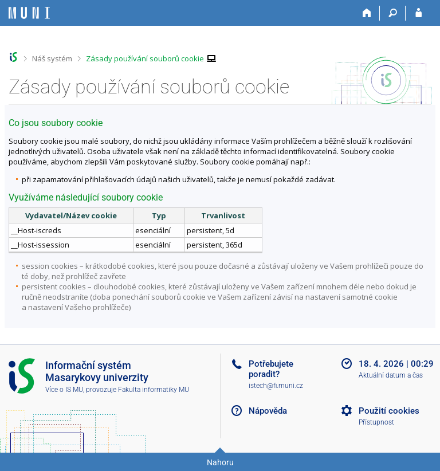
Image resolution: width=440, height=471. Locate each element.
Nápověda (268, 411)
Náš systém (52, 58)
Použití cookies (389, 411)
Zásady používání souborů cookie (145, 58)
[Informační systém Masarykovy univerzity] (29, 13)
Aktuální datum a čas (391, 375)
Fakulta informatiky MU (153, 390)
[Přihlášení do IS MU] (418, 13)
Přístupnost (376, 422)
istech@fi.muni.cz (276, 386)
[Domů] (367, 13)
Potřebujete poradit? (271, 369)
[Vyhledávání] (393, 13)
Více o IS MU (64, 390)
